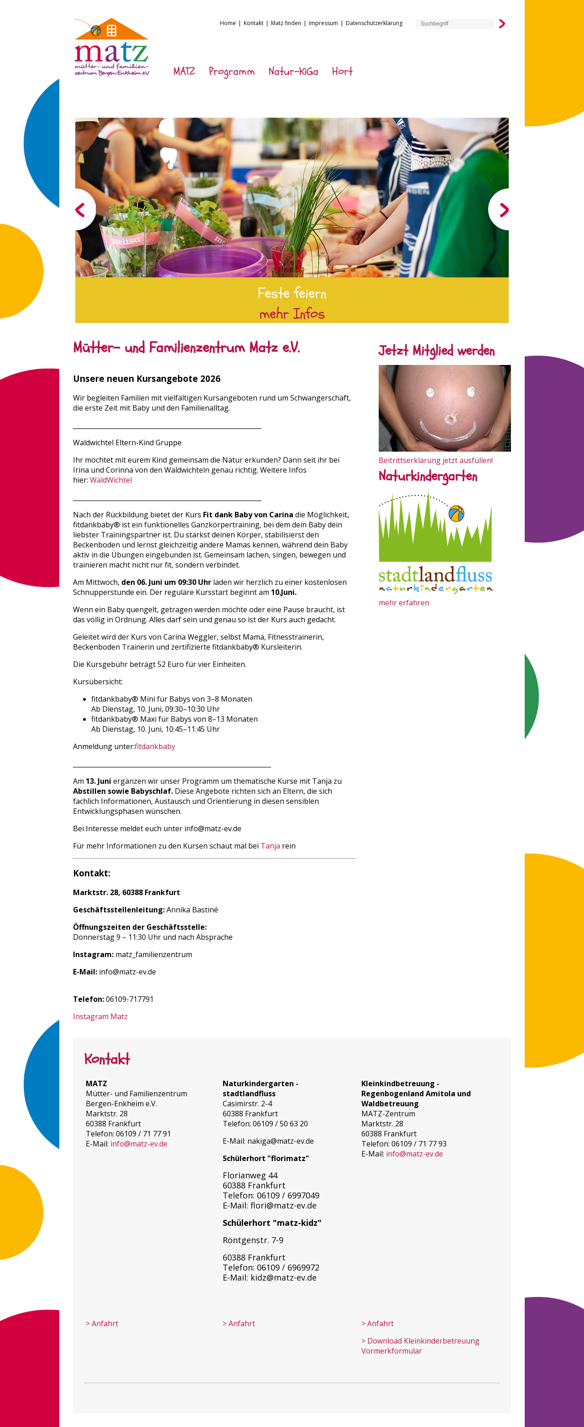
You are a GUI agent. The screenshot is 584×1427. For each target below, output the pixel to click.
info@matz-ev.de (127, 972)
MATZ (184, 71)
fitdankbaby (155, 746)
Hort (342, 71)
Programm (232, 71)
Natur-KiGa (293, 71)
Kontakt (253, 23)
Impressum (323, 23)
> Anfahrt (102, 1323)
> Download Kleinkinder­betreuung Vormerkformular (420, 1346)
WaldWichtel (111, 480)
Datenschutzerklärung (374, 23)
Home (228, 23)
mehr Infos (292, 314)
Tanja (270, 846)
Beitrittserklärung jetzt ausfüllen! (436, 460)
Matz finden (286, 23)
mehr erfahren (404, 603)
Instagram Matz (100, 1016)
